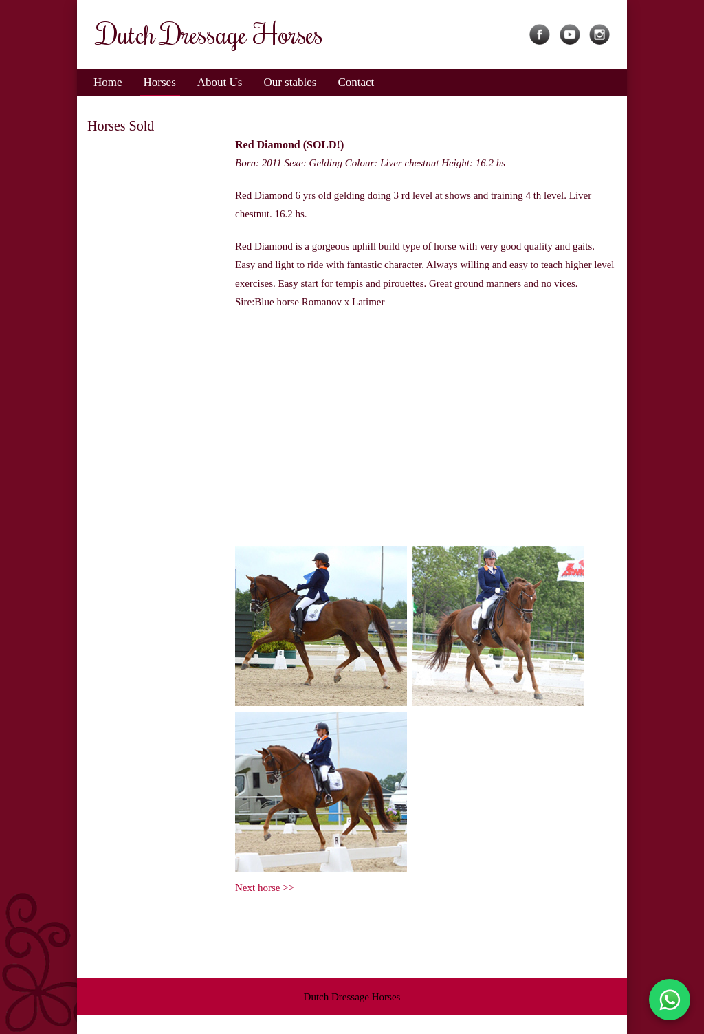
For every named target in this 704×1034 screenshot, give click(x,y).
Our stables (289, 82)
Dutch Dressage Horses (352, 996)
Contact (356, 82)
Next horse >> (264, 887)
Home (108, 82)
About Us (220, 82)
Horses (160, 82)
